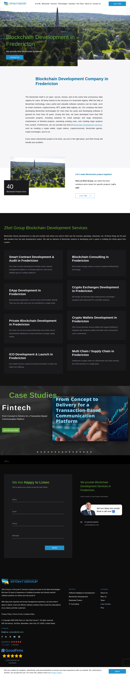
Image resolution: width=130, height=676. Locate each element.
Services (72, 589)
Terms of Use (17, 614)
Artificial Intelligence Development (82, 593)
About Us (104, 593)
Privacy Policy (56, 673)
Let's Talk (117, 4)
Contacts (5, 628)
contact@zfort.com (91, 525)
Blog (102, 608)
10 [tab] (69, 451)
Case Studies (106, 604)
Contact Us (97, 4)
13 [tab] (80, 451)
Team (103, 600)
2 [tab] (41, 451)
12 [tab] (76, 451)
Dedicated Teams (75, 600)
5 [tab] (51, 451)
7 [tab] (58, 451)
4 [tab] (48, 451)
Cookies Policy (29, 614)
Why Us (104, 597)
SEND (54, 548)
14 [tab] (83, 451)
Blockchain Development (78, 597)
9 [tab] (66, 451)
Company (104, 589)
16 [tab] (90, 451)
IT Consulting (74, 604)
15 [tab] (87, 451)
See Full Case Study (11, 430)
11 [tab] (73, 451)
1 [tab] (37, 451)
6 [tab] (55, 451)
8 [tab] (62, 451)
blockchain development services (87, 125)
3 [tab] (44, 451)
